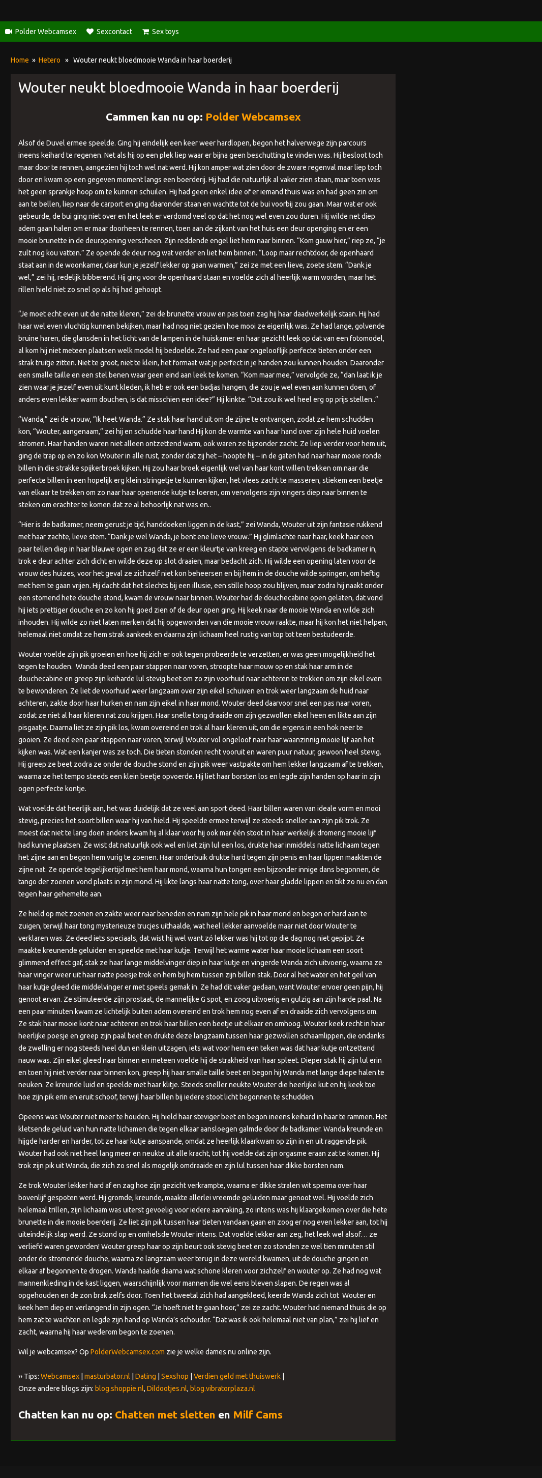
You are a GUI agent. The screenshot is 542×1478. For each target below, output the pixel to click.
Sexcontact (114, 31)
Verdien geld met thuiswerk (237, 1376)
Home (20, 60)
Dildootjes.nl (167, 1388)
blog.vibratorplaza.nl (222, 1388)
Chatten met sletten (165, 1414)
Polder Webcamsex (45, 31)
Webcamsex (60, 1376)
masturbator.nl (107, 1376)
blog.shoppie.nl (119, 1388)
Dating (145, 1376)
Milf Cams (258, 1414)
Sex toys (165, 31)
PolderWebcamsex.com (128, 1352)
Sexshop (175, 1376)
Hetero (50, 60)
